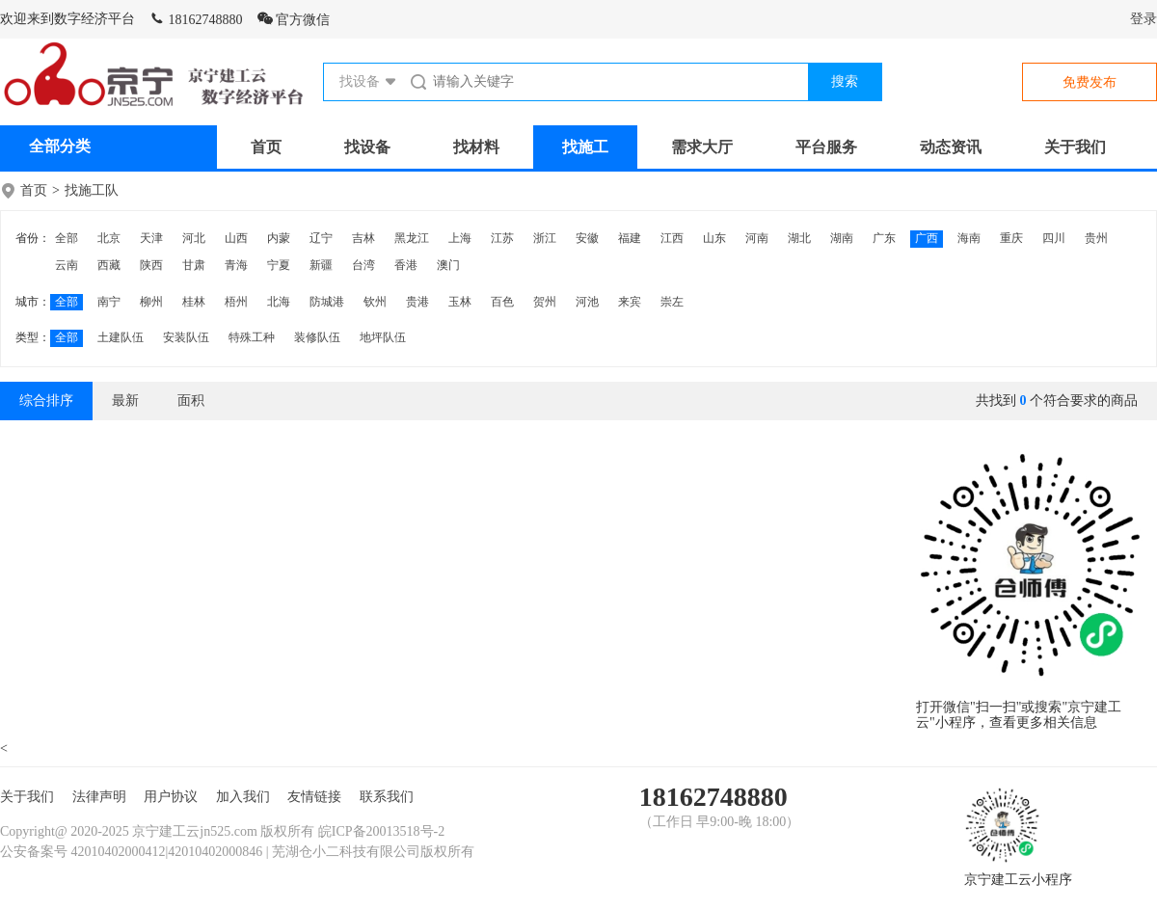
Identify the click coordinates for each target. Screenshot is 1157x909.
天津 (151, 238)
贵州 (1096, 238)
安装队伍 (186, 337)
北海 (278, 301)
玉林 (459, 301)
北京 (109, 238)
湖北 (799, 238)
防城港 (326, 301)
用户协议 (171, 796)
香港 (405, 265)
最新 (125, 400)
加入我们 (243, 796)
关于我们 (1075, 147)
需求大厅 (702, 147)
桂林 (193, 301)
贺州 (544, 301)
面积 (190, 400)
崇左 (672, 301)
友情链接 (314, 796)
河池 (587, 301)
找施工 (585, 147)
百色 (502, 301)
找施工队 (92, 190)
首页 (266, 147)
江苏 (502, 238)
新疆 (321, 265)
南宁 (109, 301)
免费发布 (1090, 82)
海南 (969, 238)
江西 (672, 238)
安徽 (587, 238)
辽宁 (321, 238)
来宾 (629, 301)
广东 (884, 238)
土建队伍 (120, 337)
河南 (756, 238)
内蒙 (278, 238)
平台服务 (826, 147)
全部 (66, 238)
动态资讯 (951, 147)
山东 (714, 238)
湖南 (841, 238)
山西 (236, 238)
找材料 (476, 147)
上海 (459, 238)
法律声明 (99, 796)
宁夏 (278, 265)
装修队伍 (317, 337)
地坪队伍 (383, 337)
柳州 (151, 301)
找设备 (367, 147)
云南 (66, 265)
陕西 (151, 265)
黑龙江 (411, 238)
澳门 (448, 265)
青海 (236, 265)
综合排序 (46, 400)
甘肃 (193, 265)
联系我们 (387, 796)
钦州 (375, 301)
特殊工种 (252, 337)
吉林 (363, 238)
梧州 (236, 301)
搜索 (844, 81)
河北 (193, 238)
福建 (629, 238)
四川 (1053, 238)
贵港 (417, 301)
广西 (926, 238)
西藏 (109, 265)
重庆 (1011, 238)
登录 (1143, 19)
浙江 (544, 238)
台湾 (363, 265)
